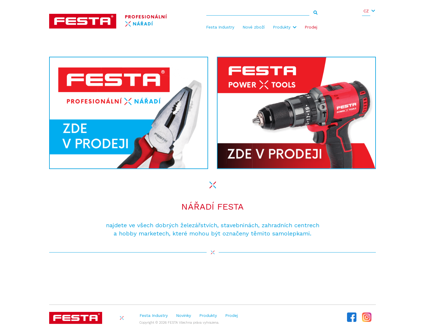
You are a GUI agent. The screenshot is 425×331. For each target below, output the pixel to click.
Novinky (183, 315)
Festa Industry (220, 27)
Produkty (281, 27)
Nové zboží (254, 27)
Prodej (311, 27)
